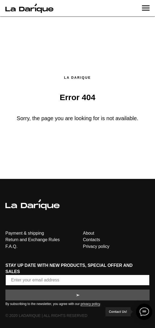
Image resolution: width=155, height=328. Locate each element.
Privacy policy (96, 246)
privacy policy (90, 304)
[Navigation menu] (146, 8)
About (88, 233)
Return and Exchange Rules (32, 239)
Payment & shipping (24, 233)
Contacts (91, 239)
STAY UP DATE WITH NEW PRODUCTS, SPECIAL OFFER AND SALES (69, 268)
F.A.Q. (11, 246)
